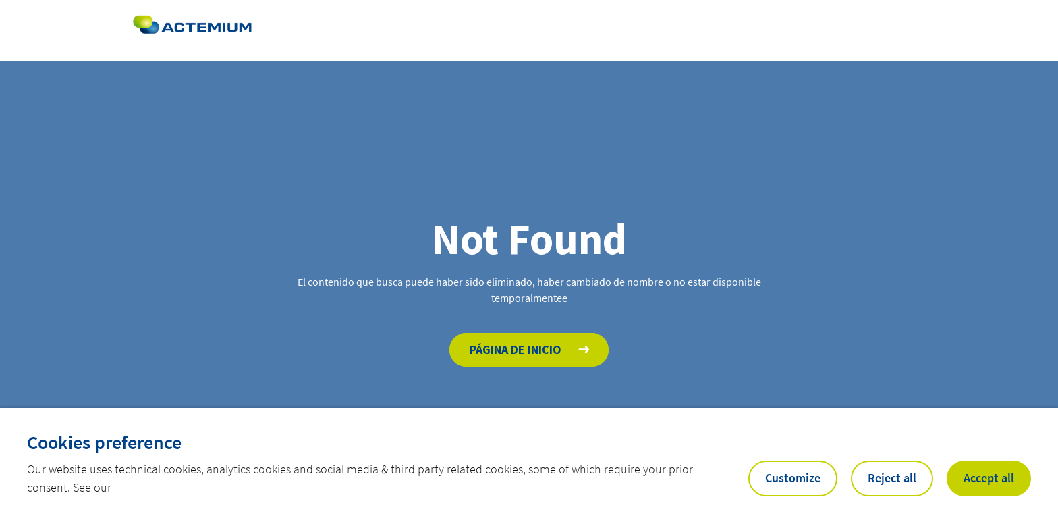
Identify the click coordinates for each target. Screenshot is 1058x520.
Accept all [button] (989, 478)
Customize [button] (792, 478)
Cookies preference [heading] (104, 442)
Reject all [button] (892, 478)
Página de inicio (515, 349)
